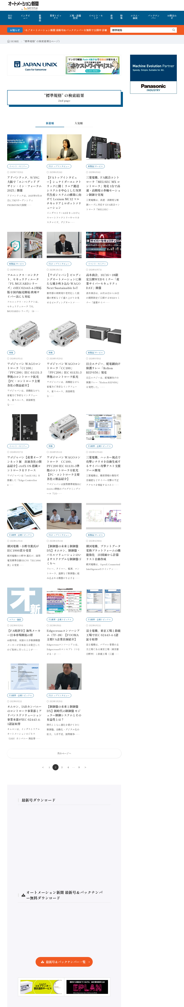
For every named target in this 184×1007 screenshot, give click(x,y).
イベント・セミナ (96, 17)
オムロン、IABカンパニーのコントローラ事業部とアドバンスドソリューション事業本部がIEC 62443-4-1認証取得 (24, 715)
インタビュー (25, 17)
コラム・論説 (135, 17)
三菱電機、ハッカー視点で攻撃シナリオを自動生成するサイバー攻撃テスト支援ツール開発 (103, 463)
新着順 (50, 123)
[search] (173, 30)
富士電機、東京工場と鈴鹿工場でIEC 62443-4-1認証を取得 (103, 634)
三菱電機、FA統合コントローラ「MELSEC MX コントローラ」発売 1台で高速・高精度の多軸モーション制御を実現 (103, 186)
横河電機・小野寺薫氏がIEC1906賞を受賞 (23, 548)
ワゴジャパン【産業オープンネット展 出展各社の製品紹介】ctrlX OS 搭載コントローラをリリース (24, 463)
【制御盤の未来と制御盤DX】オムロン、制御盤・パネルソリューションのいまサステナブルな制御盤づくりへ (64, 554)
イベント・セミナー (18, 166)
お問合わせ (172, 17)
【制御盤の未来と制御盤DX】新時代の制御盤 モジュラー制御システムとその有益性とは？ (64, 713)
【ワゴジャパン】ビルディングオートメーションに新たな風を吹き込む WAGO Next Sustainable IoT (64, 281)
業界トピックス (55, 17)
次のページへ (64, 753)
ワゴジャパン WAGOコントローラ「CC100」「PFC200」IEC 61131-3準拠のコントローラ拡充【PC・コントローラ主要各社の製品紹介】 (24, 374)
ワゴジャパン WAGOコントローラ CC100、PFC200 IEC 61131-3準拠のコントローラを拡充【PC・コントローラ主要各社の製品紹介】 (63, 468)
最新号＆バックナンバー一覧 (66, 962)
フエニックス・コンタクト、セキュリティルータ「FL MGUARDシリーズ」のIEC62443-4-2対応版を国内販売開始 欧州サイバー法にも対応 (24, 286)
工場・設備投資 (75, 17)
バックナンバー (154, 17)
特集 (121, 17)
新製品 (40, 18)
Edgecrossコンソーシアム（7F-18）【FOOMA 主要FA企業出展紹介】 (63, 634)
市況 (111, 17)
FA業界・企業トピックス (99, 446)
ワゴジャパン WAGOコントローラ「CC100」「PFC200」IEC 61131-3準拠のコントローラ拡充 (64, 370)
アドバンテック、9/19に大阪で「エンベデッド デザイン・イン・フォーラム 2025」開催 (24, 183)
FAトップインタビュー (59, 166)
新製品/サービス (95, 166)
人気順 (79, 123)
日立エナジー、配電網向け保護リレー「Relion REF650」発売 (103, 368)
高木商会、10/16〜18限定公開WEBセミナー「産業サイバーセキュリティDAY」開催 (102, 281)
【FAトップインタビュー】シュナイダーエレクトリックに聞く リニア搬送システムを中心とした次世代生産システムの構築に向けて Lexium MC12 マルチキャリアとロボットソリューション (64, 192)
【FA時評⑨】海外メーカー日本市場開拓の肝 (23, 632)
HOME (10, 17)
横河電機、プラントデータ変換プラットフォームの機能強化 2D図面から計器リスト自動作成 (103, 552)
